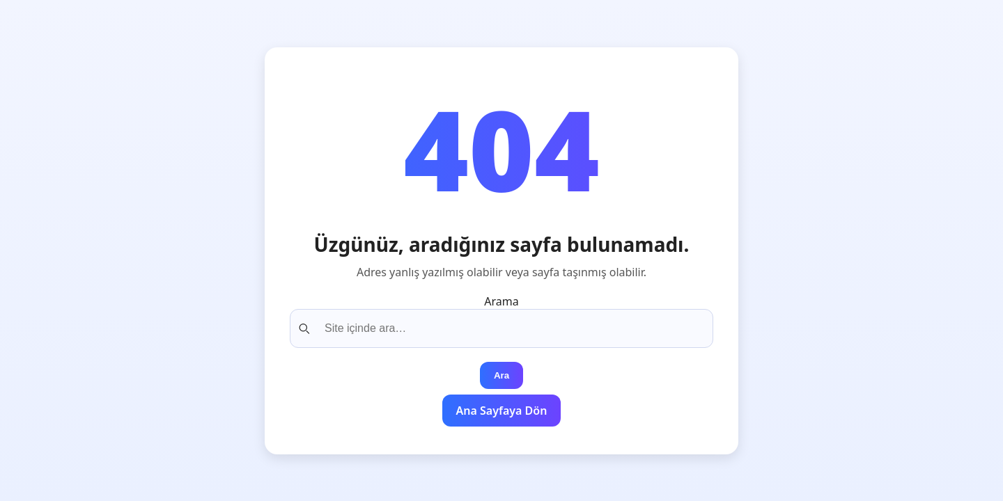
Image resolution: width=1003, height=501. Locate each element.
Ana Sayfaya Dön (501, 410)
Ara (501, 375)
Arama (501, 301)
